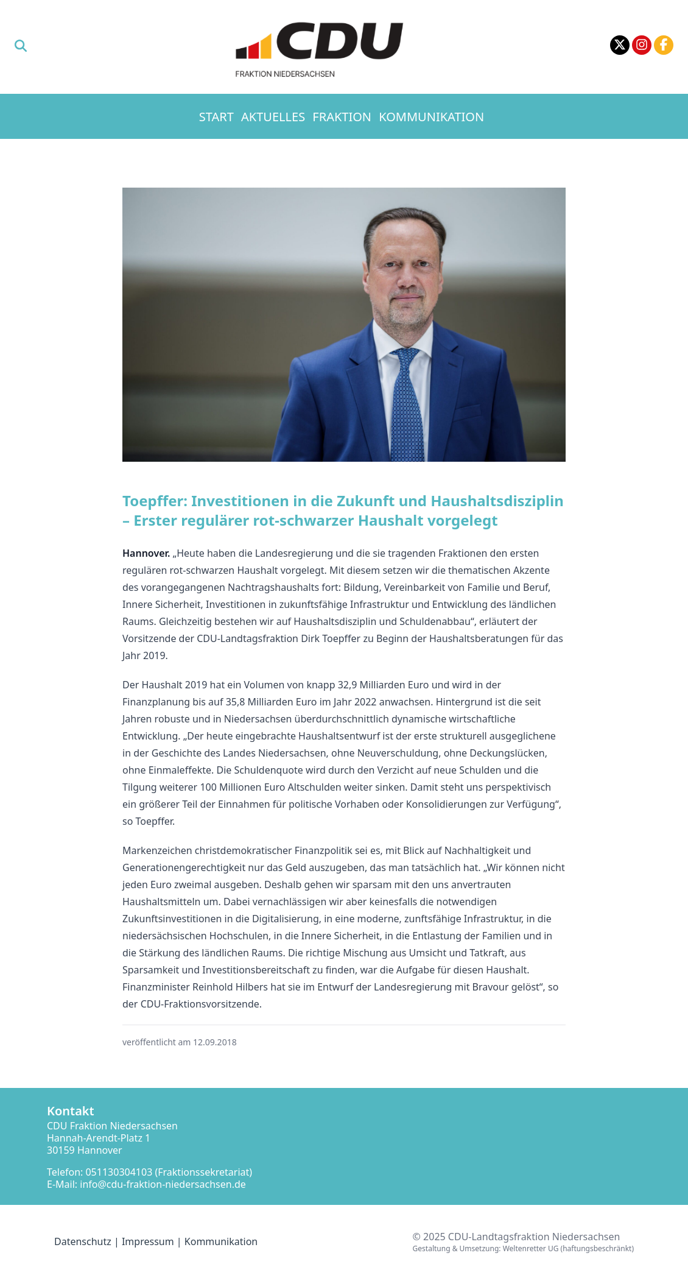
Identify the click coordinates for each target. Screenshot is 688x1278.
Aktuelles (273, 116)
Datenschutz (82, 1241)
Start (216, 116)
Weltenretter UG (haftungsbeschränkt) (568, 1248)
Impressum (148, 1241)
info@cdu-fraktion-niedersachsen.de (163, 1184)
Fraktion (341, 116)
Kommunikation (431, 116)
